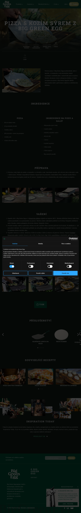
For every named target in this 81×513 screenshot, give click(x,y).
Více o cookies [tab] (66, 243)
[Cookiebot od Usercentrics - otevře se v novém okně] (70, 238)
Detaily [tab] (40, 243)
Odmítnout (15, 273)
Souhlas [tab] (15, 243)
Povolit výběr (40, 273)
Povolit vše (65, 273)
